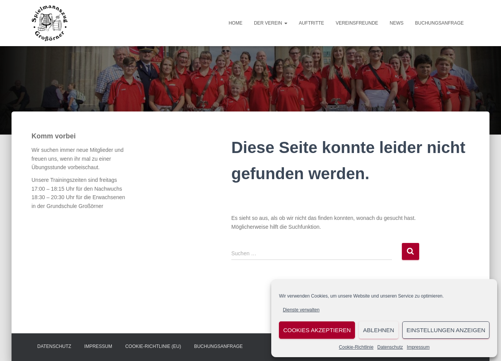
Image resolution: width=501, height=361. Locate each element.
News (396, 23)
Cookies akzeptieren (317, 330)
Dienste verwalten (301, 310)
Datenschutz (390, 347)
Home (235, 23)
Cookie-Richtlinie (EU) (153, 346)
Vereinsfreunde (357, 23)
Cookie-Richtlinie (356, 347)
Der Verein (270, 23)
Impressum (418, 347)
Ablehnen (378, 330)
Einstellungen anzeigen (445, 330)
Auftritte (311, 23)
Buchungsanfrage (439, 23)
